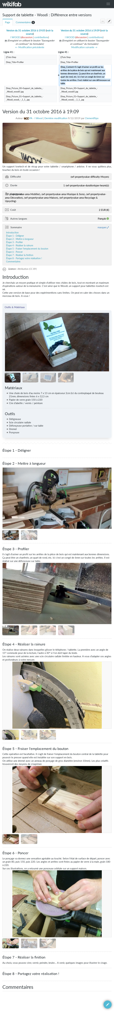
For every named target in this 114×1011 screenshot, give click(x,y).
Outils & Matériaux (15, 307)
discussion (26, 37)
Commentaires (23, 22)
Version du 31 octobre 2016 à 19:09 (80, 30)
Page (7, 22)
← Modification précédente (29, 47)
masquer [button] (102, 227)
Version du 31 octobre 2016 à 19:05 (25, 30)
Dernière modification (55, 118)
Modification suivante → (84, 47)
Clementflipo (92, 118)
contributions (41, 37)
